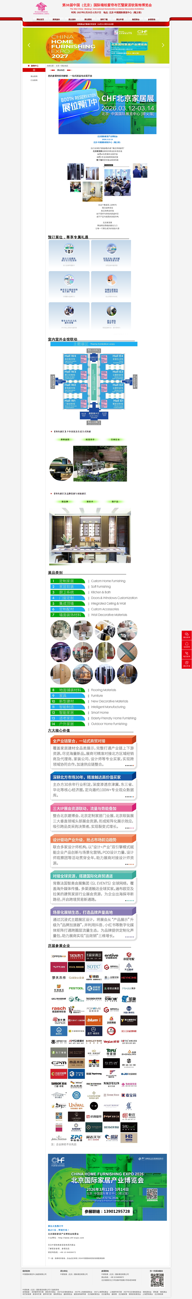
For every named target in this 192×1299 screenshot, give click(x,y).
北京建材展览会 (94, 1294)
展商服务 (56, 19)
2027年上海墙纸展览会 (83, 1292)
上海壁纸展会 (148, 1294)
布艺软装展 (27, 1294)
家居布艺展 (37, 1294)
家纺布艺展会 (50, 1292)
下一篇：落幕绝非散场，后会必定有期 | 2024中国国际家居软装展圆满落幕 (76, 1258)
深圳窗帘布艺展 (38, 1292)
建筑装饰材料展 (80, 1294)
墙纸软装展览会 (135, 1294)
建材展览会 (68, 1294)
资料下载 (104, 19)
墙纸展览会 (147, 1292)
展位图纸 (88, 19)
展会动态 (64, 66)
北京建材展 (123, 1294)
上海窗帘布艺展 (116, 1292)
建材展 (114, 1294)
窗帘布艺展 (47, 1294)
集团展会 (135, 19)
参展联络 (151, 19)
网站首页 (40, 19)
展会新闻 (34, 76)
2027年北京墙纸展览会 (132, 1292)
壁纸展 (155, 1292)
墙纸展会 (163, 1292)
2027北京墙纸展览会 (65, 1292)
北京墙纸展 (159, 1294)
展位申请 (120, 19)
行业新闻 (34, 80)
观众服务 (72, 19)
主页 (57, 66)
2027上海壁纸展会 (101, 1292)
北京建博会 (105, 1294)
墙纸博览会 (57, 1294)
